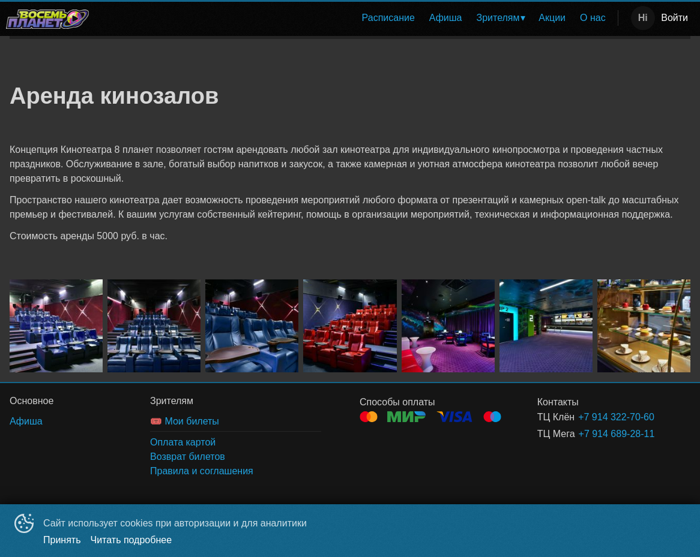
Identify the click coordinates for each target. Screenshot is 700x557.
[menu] (355, 18)
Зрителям (498, 18)
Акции (552, 18)
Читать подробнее (131, 540)
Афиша (445, 18)
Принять (62, 540)
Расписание (388, 18)
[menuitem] (388, 18)
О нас (593, 18)
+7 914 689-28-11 (617, 434)
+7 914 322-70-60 (616, 417)
